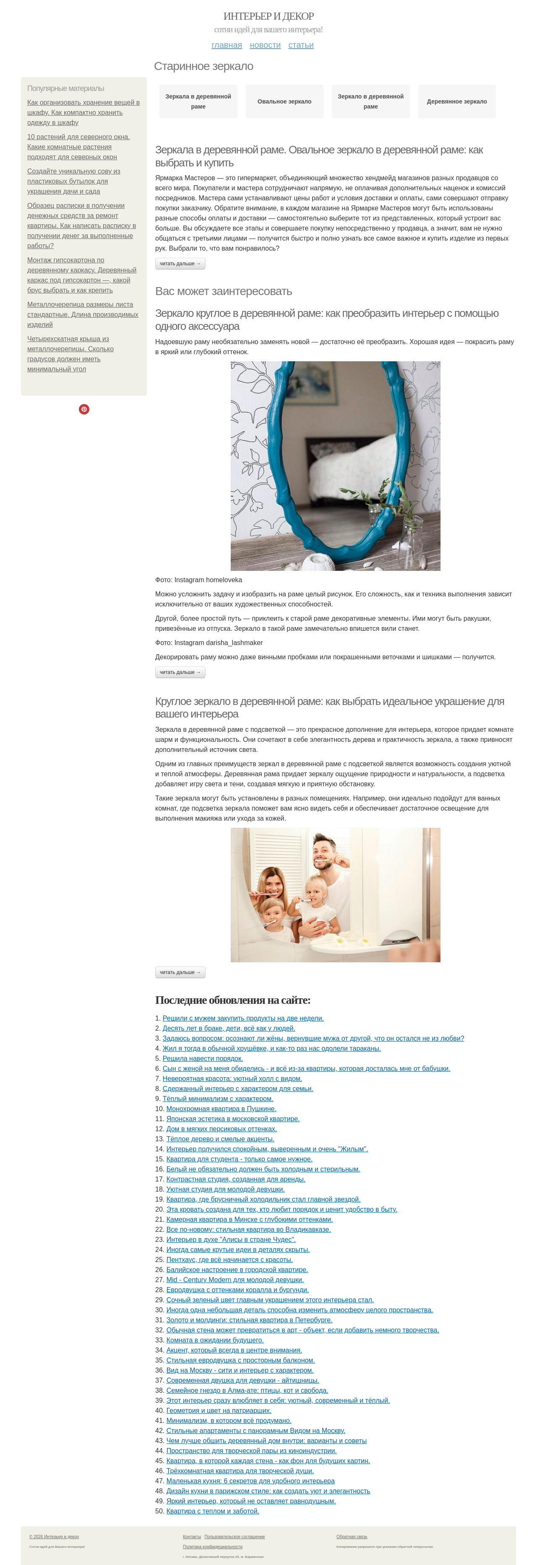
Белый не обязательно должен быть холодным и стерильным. (263, 1169)
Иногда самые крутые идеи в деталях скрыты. (238, 1249)
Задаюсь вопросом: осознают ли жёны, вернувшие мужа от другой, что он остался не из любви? (313, 1038)
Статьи (300, 44)
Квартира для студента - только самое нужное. (240, 1159)
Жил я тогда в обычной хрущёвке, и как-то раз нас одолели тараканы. (272, 1048)
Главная (226, 44)
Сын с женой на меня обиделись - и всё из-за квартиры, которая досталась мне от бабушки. (307, 1068)
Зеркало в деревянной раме (371, 101)
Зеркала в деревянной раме (198, 101)
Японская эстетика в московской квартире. (233, 1118)
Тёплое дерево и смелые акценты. (221, 1139)
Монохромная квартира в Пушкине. (221, 1108)
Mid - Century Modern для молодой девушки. (235, 1279)
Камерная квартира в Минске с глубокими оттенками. (250, 1219)
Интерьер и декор (269, 16)
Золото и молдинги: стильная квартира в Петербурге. (250, 1320)
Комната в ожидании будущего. (215, 1340)
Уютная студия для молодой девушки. (226, 1189)
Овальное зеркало (284, 101)
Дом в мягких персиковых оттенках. (222, 1128)
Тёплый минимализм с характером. (218, 1098)
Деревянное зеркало (457, 101)
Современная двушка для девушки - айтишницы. (243, 1380)
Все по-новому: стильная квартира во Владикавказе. (249, 1229)
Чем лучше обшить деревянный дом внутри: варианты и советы (267, 1440)
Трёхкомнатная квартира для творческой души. (240, 1470)
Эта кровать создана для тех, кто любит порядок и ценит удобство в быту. (282, 1209)
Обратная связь (352, 1536)
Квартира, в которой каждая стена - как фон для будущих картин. (268, 1460)
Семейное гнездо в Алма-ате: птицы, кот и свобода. (247, 1390)
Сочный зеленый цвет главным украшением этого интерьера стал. (270, 1299)
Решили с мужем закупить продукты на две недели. (243, 1018)
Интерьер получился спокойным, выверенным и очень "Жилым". (267, 1149)
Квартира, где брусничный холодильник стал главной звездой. (264, 1199)
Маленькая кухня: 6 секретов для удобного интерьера (251, 1481)
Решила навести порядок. (203, 1058)
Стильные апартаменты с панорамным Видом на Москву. (256, 1430)
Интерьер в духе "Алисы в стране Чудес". (231, 1239)
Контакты (192, 1536)
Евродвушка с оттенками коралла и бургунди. (238, 1289)
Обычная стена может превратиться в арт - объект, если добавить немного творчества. (303, 1330)
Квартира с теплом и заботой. (213, 1511)
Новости (265, 44)
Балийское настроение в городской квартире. (237, 1269)
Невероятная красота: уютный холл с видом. (232, 1078)
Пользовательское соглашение (235, 1536)
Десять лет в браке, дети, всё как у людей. (229, 1028)
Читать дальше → (180, 264)
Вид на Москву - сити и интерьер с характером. (240, 1370)
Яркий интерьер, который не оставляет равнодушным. (251, 1501)
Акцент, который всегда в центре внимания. (234, 1350)
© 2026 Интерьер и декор (54, 1536)
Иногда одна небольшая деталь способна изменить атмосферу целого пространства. (300, 1310)
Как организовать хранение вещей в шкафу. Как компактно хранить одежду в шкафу (83, 112)
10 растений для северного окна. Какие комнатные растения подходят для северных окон (78, 147)
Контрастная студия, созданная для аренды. (236, 1179)
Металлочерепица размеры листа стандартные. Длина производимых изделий (82, 314)
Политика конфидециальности (212, 1546)
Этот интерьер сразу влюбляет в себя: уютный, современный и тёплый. (278, 1400)
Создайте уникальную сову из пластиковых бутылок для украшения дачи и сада (73, 181)
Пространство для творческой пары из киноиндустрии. (252, 1450)
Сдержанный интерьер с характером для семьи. (238, 1088)
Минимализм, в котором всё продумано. (229, 1420)
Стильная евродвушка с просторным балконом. (241, 1360)
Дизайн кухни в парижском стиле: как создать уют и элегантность (268, 1491)
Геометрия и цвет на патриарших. (219, 1410)
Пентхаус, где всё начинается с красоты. (230, 1259)
